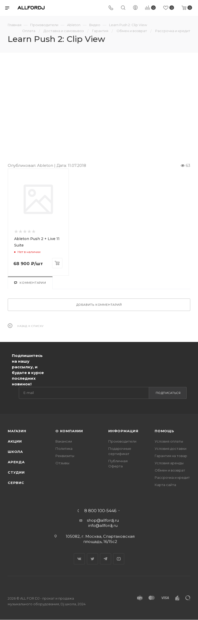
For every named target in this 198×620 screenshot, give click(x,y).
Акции (15, 441)
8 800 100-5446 (100, 511)
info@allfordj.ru (103, 525)
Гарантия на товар (171, 456)
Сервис (16, 483)
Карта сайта (165, 485)
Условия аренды (169, 463)
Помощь (164, 431)
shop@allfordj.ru (103, 520)
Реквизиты (64, 456)
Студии (16, 472)
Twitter (92, 558)
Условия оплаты (169, 441)
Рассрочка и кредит (172, 477)
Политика (63, 448)
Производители (122, 441)
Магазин (17, 431)
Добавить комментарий (99, 305)
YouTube (118, 558)
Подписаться (168, 393)
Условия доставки (170, 448)
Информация (123, 431)
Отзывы (62, 463)
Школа (15, 452)
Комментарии (30, 283)
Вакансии (63, 441)
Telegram (105, 558)
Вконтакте (79, 558)
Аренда (16, 462)
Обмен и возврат (170, 470)
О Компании (69, 431)
